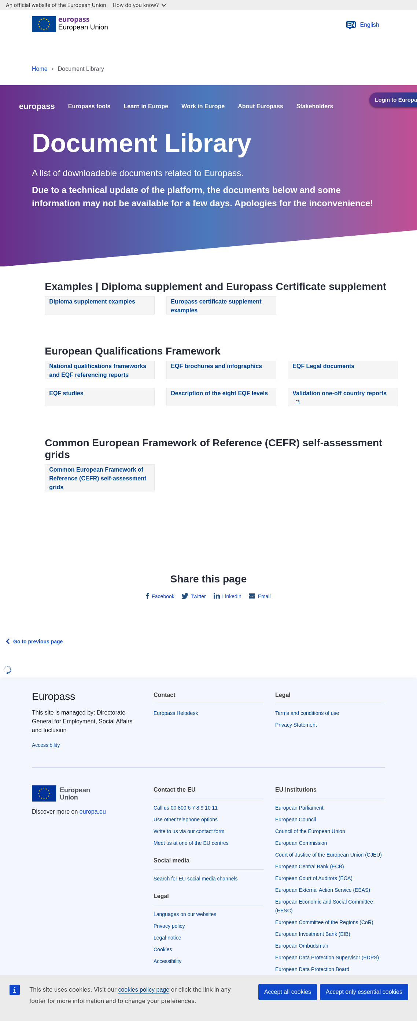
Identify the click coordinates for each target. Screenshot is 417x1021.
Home (40, 69)
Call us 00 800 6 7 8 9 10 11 (186, 808)
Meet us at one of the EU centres (191, 843)
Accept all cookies (287, 992)
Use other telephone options (186, 819)
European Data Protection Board (312, 969)
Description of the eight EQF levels (219, 393)
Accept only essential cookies (364, 992)
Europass (53, 696)
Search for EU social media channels (196, 879)
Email (264, 596)
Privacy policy (169, 926)
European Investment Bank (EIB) (312, 934)
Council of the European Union (310, 831)
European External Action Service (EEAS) (322, 890)
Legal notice (167, 938)
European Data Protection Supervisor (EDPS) (327, 957)
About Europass (260, 106)
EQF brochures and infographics (216, 366)
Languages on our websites (185, 914)
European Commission (301, 843)
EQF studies (66, 393)
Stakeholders (314, 106)
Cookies (163, 949)
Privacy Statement (296, 725)
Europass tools (89, 106)
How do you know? (139, 5)
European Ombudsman (301, 946)
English (362, 25)
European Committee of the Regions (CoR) (324, 922)
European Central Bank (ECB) (309, 866)
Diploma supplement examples (92, 301)
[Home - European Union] (70, 25)
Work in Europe (203, 106)
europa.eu (93, 812)
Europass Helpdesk (176, 713)
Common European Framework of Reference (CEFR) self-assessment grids (97, 478)
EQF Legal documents (323, 366)
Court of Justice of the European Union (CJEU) (328, 855)
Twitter (197, 596)
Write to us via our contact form (189, 831)
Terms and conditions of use (307, 713)
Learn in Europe (145, 106)
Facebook (162, 596)
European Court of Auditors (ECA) (314, 878)
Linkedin (231, 596)
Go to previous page (38, 641)
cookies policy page (143, 990)
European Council (295, 819)
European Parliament (299, 808)
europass (37, 106)
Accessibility (46, 745)
